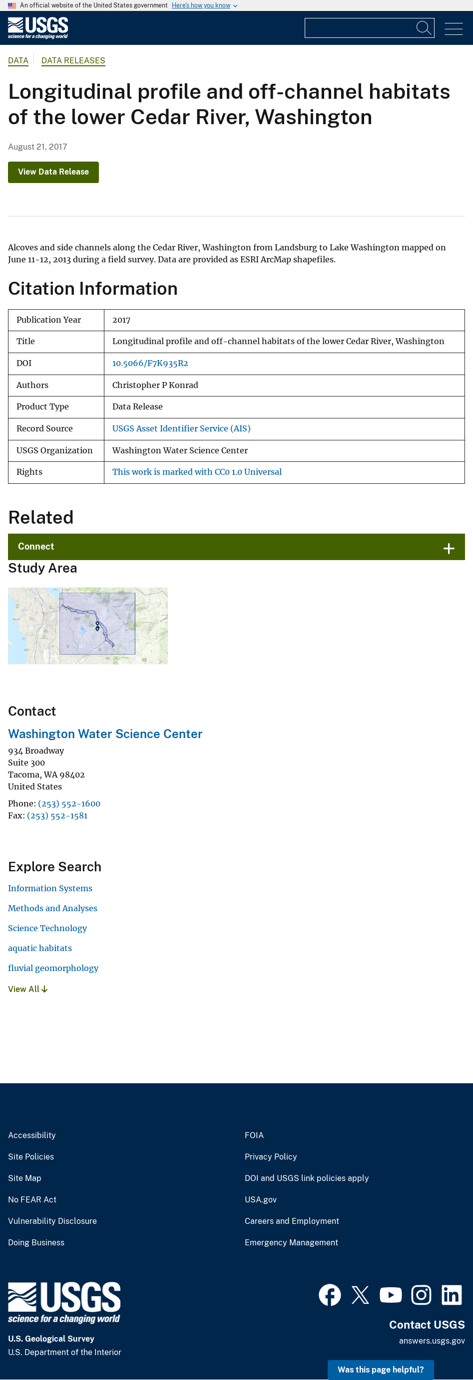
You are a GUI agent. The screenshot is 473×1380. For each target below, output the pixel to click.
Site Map (24, 1178)
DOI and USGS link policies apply (307, 1178)
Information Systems (50, 888)
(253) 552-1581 (57, 815)
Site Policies (31, 1157)
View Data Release (53, 172)
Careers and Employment (292, 1221)
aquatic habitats (40, 948)
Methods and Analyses (52, 908)
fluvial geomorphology (53, 968)
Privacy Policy (271, 1157)
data (18, 60)
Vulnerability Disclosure (52, 1221)
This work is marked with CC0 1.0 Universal (197, 472)
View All (27, 989)
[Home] (38, 36)
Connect (36, 546)
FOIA (254, 1135)
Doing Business (36, 1242)
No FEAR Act (32, 1199)
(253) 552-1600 (69, 803)
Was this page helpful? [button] (381, 1370)
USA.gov (261, 1199)
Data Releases (73, 60)
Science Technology (47, 928)
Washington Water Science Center (105, 734)
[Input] (370, 28)
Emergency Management (291, 1242)
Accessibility (32, 1135)
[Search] (425, 28)
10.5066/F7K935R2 (150, 363)
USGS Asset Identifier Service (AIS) (181, 428)
